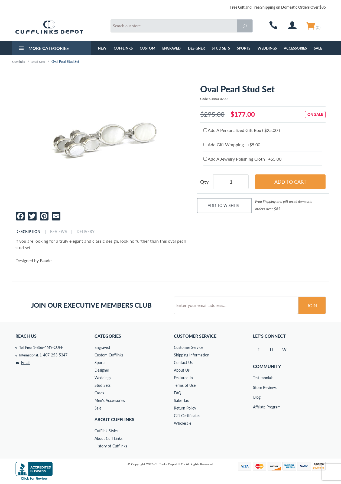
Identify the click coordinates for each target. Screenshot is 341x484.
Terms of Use (185, 385)
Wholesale (182, 423)
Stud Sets (221, 48)
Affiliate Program (257, 407)
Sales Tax (181, 400)
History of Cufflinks (111, 446)
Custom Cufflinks (109, 355)
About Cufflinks (114, 419)
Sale (318, 48)
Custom (147, 48)
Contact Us (183, 362)
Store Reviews (257, 387)
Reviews (58, 231)
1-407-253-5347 (53, 355)
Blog (257, 397)
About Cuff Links (108, 438)
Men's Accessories (110, 400)
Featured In (183, 377)
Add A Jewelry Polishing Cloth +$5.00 (242, 158)
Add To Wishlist (224, 205)
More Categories (43, 48)
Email (25, 362)
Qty (204, 182)
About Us (182, 370)
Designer (196, 48)
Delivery (86, 231)
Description (27, 231)
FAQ (177, 393)
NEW (102, 48)
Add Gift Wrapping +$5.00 (231, 144)
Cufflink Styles (106, 430)
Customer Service (188, 347)
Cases (99, 393)
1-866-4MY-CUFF (48, 347)
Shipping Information (191, 355)
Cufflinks (123, 48)
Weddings (267, 48)
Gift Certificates (187, 415)
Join (312, 305)
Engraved (171, 48)
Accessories (295, 48)
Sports (243, 48)
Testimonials (257, 377)
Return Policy (185, 408)
